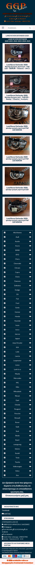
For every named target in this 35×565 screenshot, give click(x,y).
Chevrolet (17, 263)
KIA (17, 347)
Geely (17, 308)
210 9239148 (20, 16)
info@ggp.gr (7, 527)
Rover (17, 422)
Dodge (17, 290)
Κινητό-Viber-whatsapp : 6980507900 (17, 21)
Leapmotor (17, 361)
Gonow (17, 312)
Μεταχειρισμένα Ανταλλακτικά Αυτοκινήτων (17, 563)
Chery (17, 259)
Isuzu (17, 325)
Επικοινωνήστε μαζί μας (17, 495)
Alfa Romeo (17, 233)
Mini (17, 387)
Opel (17, 400)
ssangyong (17, 444)
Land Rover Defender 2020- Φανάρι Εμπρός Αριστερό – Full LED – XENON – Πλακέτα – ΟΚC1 (17, 66)
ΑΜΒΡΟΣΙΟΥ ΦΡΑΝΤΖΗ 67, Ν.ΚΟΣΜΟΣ (17, 14)
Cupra (17, 272)
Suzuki (17, 453)
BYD (17, 255)
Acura (17, 246)
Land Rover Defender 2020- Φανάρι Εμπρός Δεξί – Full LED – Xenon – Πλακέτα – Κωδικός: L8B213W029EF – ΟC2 (17, 98)
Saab (17, 427)
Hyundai (17, 321)
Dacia (17, 277)
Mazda (17, 374)
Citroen (17, 268)
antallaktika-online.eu (20, 560)
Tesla (17, 458)
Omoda (17, 405)
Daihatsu (17, 285)
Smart (17, 440)
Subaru (17, 449)
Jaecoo (17, 334)
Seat (17, 431)
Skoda (17, 436)
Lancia (17, 356)
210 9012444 (10, 16)
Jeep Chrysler (17, 343)
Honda (17, 316)
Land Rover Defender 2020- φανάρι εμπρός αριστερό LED (17, 189)
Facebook (5, 510)
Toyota (17, 462)
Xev (17, 475)
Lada (17, 352)
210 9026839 (20, 19)
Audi (17, 237)
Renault (17, 418)
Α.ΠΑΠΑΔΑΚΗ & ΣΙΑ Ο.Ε (10, 522)
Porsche (17, 413)
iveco (17, 330)
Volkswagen (17, 466)
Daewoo (17, 281)
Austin (17, 241)
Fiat (17, 299)
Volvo (17, 471)
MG (17, 383)
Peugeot (17, 409)
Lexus (17, 365)
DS (17, 294)
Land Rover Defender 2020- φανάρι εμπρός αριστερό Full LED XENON (17, 128)
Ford (17, 303)
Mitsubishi (17, 391)
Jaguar (17, 338)
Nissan (17, 396)
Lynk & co (17, 369)
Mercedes (17, 378)
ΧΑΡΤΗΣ (6, 514)
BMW (17, 250)
